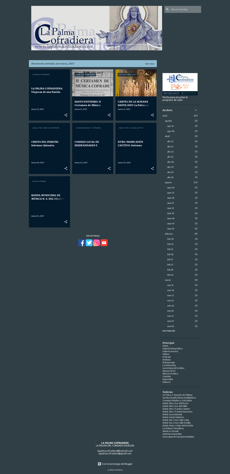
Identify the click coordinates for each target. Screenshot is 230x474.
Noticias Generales (172, 434)
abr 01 (170, 177)
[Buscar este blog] (185, 9)
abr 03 (170, 172)
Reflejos (167, 359)
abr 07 (170, 167)
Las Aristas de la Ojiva (173, 368)
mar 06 (171, 218)
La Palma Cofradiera (173, 428)
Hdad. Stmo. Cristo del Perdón (178, 425)
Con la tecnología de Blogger (115, 464)
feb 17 (170, 259)
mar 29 (170, 187)
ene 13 (170, 316)
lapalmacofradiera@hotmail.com (115, 451)
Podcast (167, 357)
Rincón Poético (170, 373)
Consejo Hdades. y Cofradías (177, 400)
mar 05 (171, 223)
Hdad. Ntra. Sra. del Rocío (175, 403)
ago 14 (170, 126)
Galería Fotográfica (172, 348)
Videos (166, 354)
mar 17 (170, 203)
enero (168, 280)
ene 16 (170, 311)
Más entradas (93, 236)
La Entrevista (169, 365)
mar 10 (170, 213)
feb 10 (170, 269)
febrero (169, 234)
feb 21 (170, 249)
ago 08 (170, 131)
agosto (168, 121)
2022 (165, 115)
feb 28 (170, 239)
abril (167, 136)
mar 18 (170, 198)
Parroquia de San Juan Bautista (178, 436)
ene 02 (170, 326)
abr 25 (170, 141)
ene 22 (170, 300)
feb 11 (170, 264)
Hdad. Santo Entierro (173, 417)
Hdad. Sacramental (172, 414)
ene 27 (170, 295)
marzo (168, 182)
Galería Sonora (170, 351)
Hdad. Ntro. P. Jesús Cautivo (176, 409)
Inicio (165, 345)
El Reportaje (169, 362)
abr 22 (170, 151)
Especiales (168, 379)
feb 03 (170, 275)
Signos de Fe (169, 371)
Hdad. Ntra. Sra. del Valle (175, 406)
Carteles (167, 376)
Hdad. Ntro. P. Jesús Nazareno (177, 411)
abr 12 (170, 157)
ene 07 (170, 321)
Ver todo (149, 64)
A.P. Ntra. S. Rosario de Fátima (177, 395)
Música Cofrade (171, 431)
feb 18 (170, 254)
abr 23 (170, 146)
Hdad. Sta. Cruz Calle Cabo (176, 420)
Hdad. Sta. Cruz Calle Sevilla (177, 422)
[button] (66, 115)
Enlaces (166, 382)
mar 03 (170, 228)
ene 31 (170, 285)
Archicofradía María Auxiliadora (179, 397)
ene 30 (170, 290)
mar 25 (170, 192)
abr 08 (170, 162)
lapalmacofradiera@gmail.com (115, 453)
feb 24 (170, 244)
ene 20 (170, 305)
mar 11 (170, 208)
